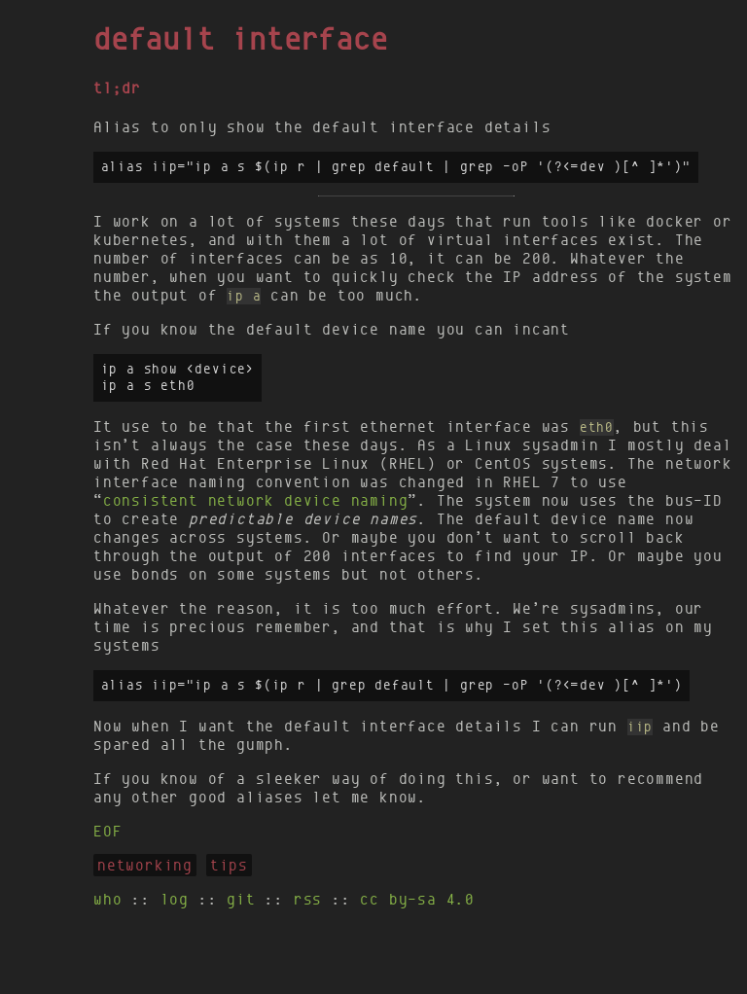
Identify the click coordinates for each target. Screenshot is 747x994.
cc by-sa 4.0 (417, 899)
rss (308, 899)
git (241, 899)
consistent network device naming (256, 500)
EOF (107, 831)
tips (229, 865)
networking (145, 865)
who (107, 899)
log (174, 899)
